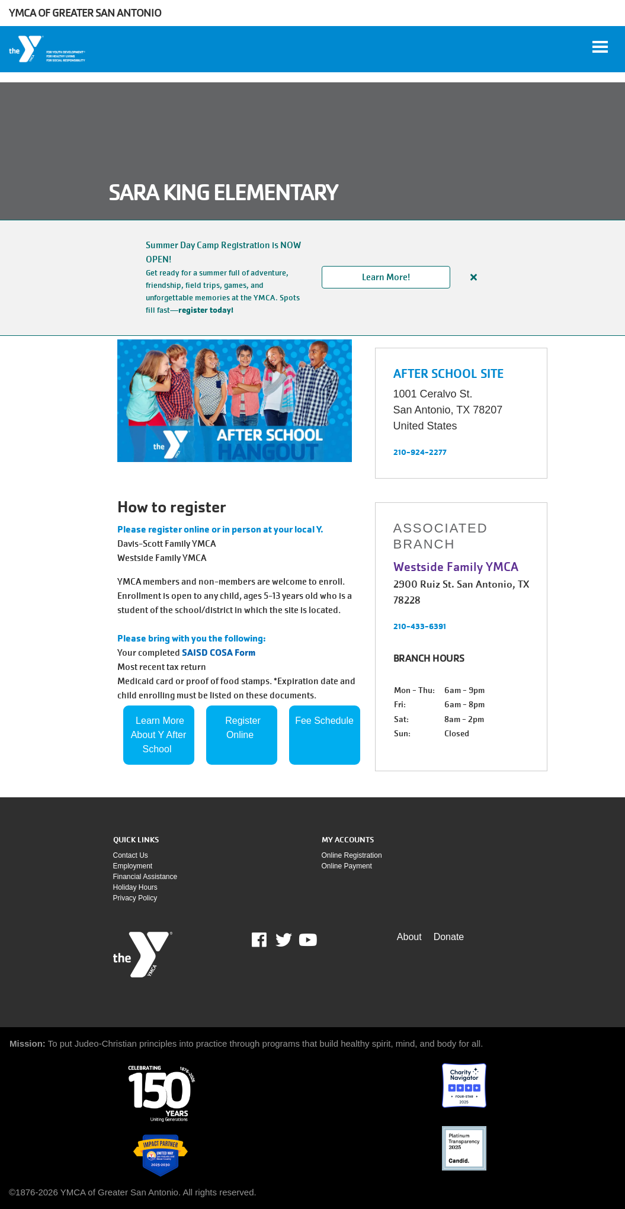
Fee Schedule (324, 721)
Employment (133, 866)
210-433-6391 (419, 626)
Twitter (283, 940)
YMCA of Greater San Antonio (85, 13)
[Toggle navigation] (600, 47)
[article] (312, 278)
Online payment (347, 866)
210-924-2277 (420, 452)
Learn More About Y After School (160, 735)
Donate (449, 937)
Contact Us (130, 855)
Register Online (244, 728)
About (409, 937)
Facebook (267, 940)
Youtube (307, 940)
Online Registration (352, 855)
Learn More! (386, 277)
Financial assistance (145, 877)
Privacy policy (135, 898)
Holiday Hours (135, 887)
